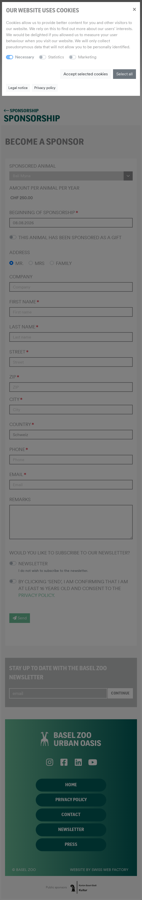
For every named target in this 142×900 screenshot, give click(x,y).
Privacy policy (44, 88)
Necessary (24, 57)
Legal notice (18, 88)
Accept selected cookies (85, 74)
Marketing (87, 57)
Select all (124, 74)
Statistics (56, 57)
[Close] (134, 9)
